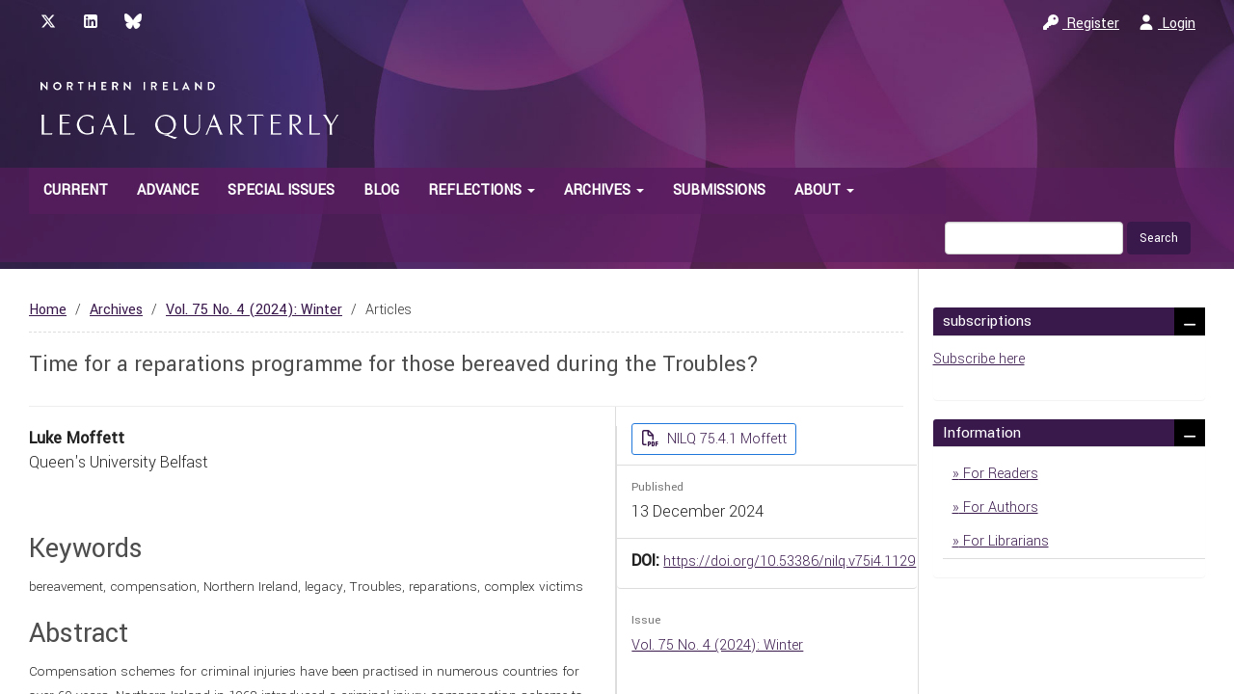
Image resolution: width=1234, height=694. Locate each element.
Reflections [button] (481, 190)
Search (1159, 238)
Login (1167, 23)
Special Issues (281, 190)
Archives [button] (604, 190)
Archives (116, 310)
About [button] (824, 190)
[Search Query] (1034, 238)
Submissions (719, 190)
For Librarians (1004, 541)
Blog (381, 190)
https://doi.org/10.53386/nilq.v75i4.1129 (789, 561)
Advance (168, 190)
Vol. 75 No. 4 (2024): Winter (254, 310)
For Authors (998, 507)
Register (1081, 23)
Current (75, 190)
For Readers (998, 474)
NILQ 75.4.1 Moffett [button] (725, 439)
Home (48, 310)
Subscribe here (979, 359)
